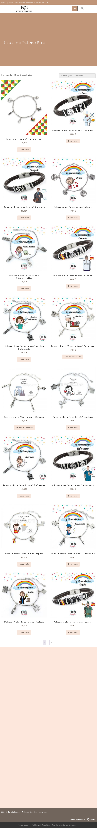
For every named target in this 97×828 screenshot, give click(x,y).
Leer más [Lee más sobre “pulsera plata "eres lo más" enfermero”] (73, 496)
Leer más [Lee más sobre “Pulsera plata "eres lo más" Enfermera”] (24, 496)
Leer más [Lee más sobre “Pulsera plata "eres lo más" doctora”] (73, 428)
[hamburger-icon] (75, 8)
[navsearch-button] (81, 8)
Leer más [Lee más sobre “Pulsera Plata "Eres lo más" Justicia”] (24, 632)
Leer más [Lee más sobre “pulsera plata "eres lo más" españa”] (24, 564)
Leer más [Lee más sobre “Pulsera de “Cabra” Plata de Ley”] (24, 150)
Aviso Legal (23, 825)
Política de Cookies (41, 825)
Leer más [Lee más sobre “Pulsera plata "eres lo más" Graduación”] (73, 564)
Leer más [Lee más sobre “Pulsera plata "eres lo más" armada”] (73, 286)
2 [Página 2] (47, 642)
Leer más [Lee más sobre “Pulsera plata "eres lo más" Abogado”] (24, 218)
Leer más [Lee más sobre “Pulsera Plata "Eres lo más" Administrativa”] (24, 289)
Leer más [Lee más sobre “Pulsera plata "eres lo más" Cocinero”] (73, 141)
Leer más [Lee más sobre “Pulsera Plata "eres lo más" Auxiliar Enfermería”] (24, 359)
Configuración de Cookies (64, 825)
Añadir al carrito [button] (72, 357)
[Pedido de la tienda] (77, 76)
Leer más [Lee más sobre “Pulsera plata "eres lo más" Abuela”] (73, 218)
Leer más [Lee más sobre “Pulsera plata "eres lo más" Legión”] (73, 632)
